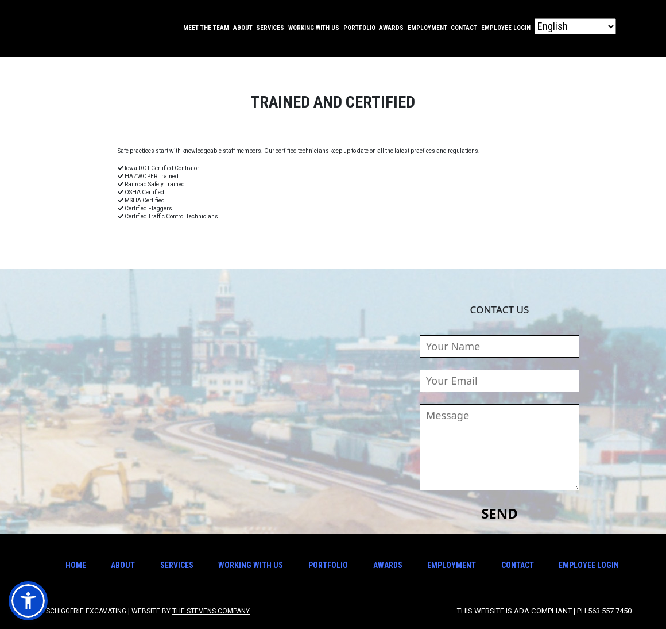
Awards (391, 28)
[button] (28, 601)
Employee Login (506, 28)
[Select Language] (575, 26)
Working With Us (313, 28)
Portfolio (359, 28)
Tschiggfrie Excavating (67, 28)
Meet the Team (206, 28)
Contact (464, 28)
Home (75, 565)
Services (270, 28)
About (243, 28)
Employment (427, 28)
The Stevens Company (211, 611)
